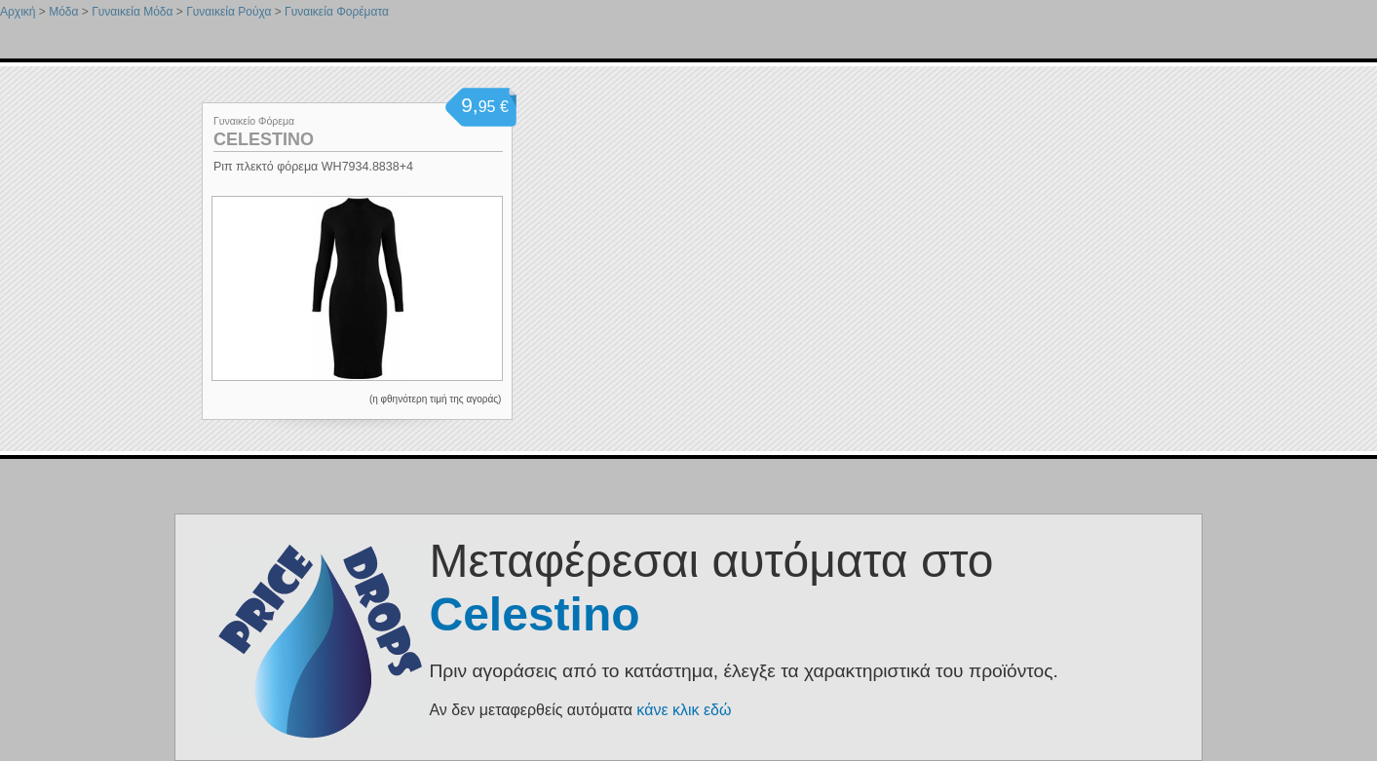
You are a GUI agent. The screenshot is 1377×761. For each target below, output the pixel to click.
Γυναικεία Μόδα (132, 12)
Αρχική (17, 12)
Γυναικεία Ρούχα (228, 12)
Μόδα (63, 12)
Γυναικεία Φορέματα (337, 12)
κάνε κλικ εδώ (683, 710)
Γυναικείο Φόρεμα (253, 121)
